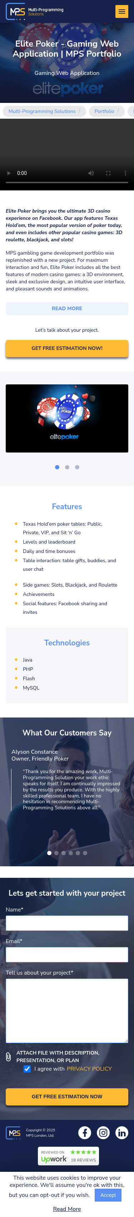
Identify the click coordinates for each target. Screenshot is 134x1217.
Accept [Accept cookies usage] (108, 1195)
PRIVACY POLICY (89, 1069)
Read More (67, 1209)
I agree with (67, 1069)
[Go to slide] (57, 467)
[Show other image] (49, 853)
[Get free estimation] (67, 1096)
